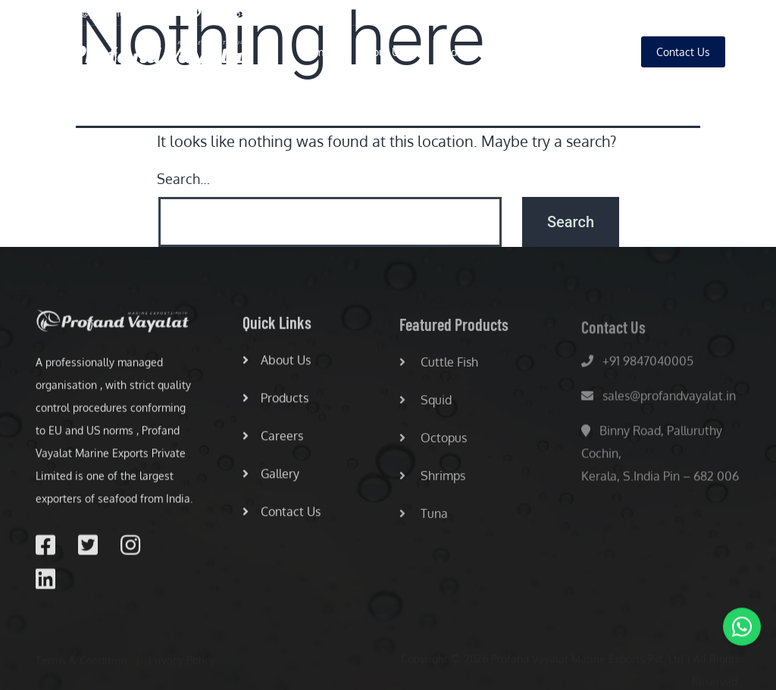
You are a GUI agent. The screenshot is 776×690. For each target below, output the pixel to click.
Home (315, 51)
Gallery (593, 51)
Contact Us (281, 514)
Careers (527, 51)
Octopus (433, 441)
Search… (183, 178)
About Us (382, 51)
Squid (425, 403)
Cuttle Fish (438, 365)
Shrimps (432, 479)
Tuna (423, 517)
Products (456, 51)
